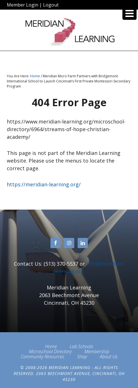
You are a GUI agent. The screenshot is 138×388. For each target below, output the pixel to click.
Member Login (22, 5)
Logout (51, 5)
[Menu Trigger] (129, 13)
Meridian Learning (69, 32)
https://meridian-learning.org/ (44, 184)
